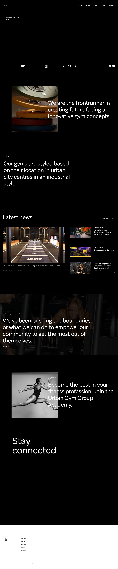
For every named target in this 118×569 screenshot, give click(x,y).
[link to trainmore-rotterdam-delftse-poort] (104, 273)
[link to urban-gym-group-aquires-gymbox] (104, 257)
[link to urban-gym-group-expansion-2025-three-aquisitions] (65, 268)
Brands (23, 538)
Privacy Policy (32, 562)
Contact (23, 551)
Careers (23, 544)
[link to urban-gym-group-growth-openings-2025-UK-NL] (104, 241)
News (23, 547)
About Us (24, 541)
